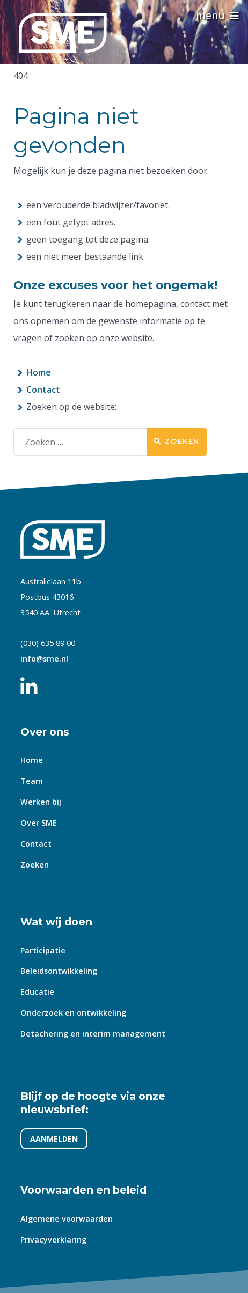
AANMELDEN (54, 1139)
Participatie (42, 950)
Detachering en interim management (92, 1033)
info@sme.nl (44, 658)
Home (38, 372)
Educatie (37, 992)
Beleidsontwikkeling (58, 971)
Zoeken (177, 441)
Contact (43, 389)
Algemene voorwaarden (66, 1219)
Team (31, 781)
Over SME (38, 823)
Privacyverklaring (53, 1240)
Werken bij (40, 802)
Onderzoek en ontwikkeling (73, 1013)
